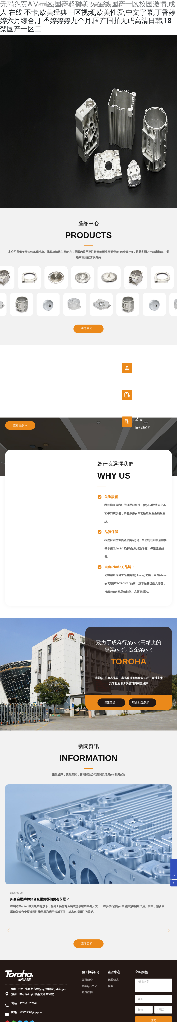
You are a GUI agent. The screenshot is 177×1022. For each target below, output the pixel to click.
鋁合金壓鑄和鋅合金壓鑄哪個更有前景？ (41, 900)
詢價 (140, 7)
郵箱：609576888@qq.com (27, 1013)
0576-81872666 (160, 6)
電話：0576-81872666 (24, 1004)
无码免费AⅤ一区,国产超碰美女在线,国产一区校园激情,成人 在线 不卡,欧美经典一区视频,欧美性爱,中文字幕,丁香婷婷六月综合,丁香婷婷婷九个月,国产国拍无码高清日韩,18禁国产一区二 (88, 16)
